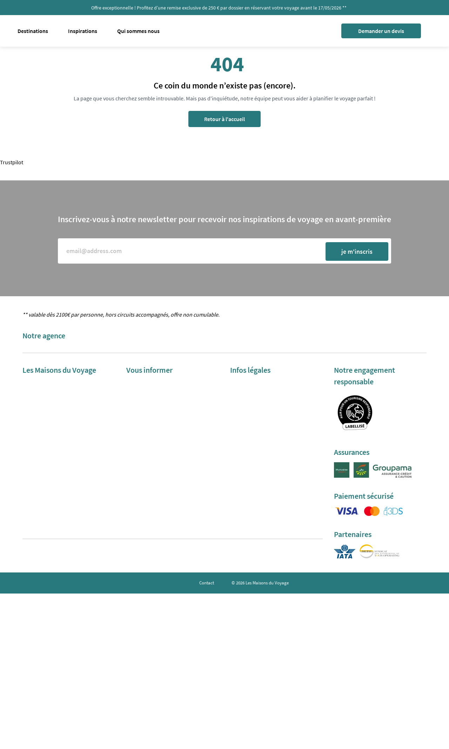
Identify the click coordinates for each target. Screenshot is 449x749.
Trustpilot (11, 162)
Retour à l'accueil (224, 118)
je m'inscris (357, 251)
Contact (206, 583)
